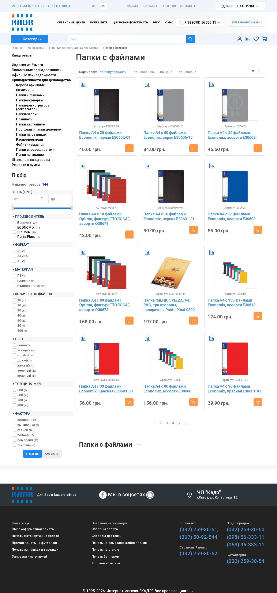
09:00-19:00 (240, 6)
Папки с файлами (30, 95)
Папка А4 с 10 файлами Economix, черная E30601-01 (169, 216)
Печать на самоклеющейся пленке (119, 543)
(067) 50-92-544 (198, 537)
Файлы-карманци (30, 145)
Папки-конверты (29, 100)
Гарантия (168, 6)
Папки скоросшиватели (35, 150)
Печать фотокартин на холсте (35, 536)
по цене (166, 72)
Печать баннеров (105, 556)
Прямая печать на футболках (35, 543)
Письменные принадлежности (36, 70)
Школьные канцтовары (31, 160)
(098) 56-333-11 (246, 537)
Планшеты (24, 119)
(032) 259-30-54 (246, 561)
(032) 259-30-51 (198, 529)
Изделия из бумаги (27, 65)
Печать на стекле (105, 549)
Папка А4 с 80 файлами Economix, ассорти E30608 (167, 388)
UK (94, 6)
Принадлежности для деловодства (41, 80)
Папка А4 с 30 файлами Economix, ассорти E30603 (231, 216)
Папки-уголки (27, 114)
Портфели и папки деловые (38, 129)
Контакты (187, 6)
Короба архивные (30, 85)
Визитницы (25, 90)
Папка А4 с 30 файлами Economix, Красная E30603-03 (106, 388)
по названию (144, 72)
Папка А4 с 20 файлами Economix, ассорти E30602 (231, 135)
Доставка (149, 6)
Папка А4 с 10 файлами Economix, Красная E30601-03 (234, 388)
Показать (32, 453)
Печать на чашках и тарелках (35, 549)
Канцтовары (22, 55)
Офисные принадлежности (34, 75)
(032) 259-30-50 (246, 529)
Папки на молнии (30, 155)
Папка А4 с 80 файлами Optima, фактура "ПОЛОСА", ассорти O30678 (104, 305)
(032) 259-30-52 (198, 554)
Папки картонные (30, 124)
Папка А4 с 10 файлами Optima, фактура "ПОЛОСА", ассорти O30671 (104, 219)
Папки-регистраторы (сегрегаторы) (33, 107)
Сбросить (52, 453)
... (42, 196)
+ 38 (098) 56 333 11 (200, 22)
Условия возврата (106, 563)
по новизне (187, 72)
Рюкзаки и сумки (26, 165)
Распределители (29, 139)
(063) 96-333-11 (246, 545)
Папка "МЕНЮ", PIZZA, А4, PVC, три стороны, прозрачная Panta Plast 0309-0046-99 (169, 307)
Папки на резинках (31, 134)
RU (103, 6)
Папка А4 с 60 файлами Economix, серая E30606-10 (167, 135)
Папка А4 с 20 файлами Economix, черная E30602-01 (104, 135)
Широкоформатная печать (33, 529)
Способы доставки (106, 536)
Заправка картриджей (29, 556)
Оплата (132, 6)
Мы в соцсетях (126, 494)
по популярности (115, 72)
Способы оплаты (105, 529)
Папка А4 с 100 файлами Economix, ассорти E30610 (231, 302)
